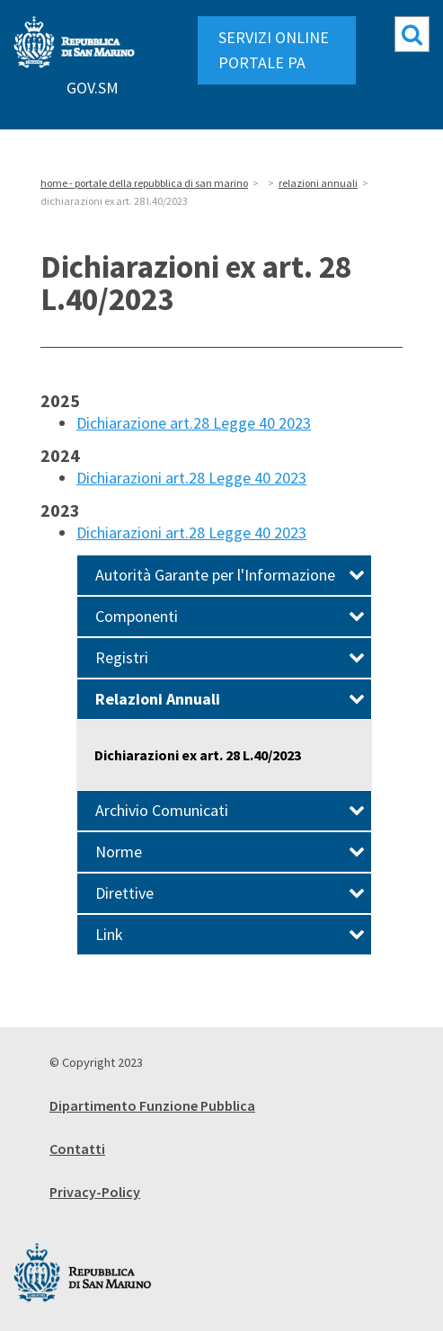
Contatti (77, 1149)
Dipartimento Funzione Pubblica (152, 1105)
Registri (230, 657)
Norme (230, 851)
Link (230, 934)
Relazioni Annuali (230, 698)
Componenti (230, 616)
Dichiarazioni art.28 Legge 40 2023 (191, 477)
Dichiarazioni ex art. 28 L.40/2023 (197, 755)
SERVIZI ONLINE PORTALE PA (273, 50)
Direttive (230, 893)
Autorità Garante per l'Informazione (230, 574)
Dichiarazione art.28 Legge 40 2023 (193, 423)
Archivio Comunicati (230, 810)
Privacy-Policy (94, 1192)
